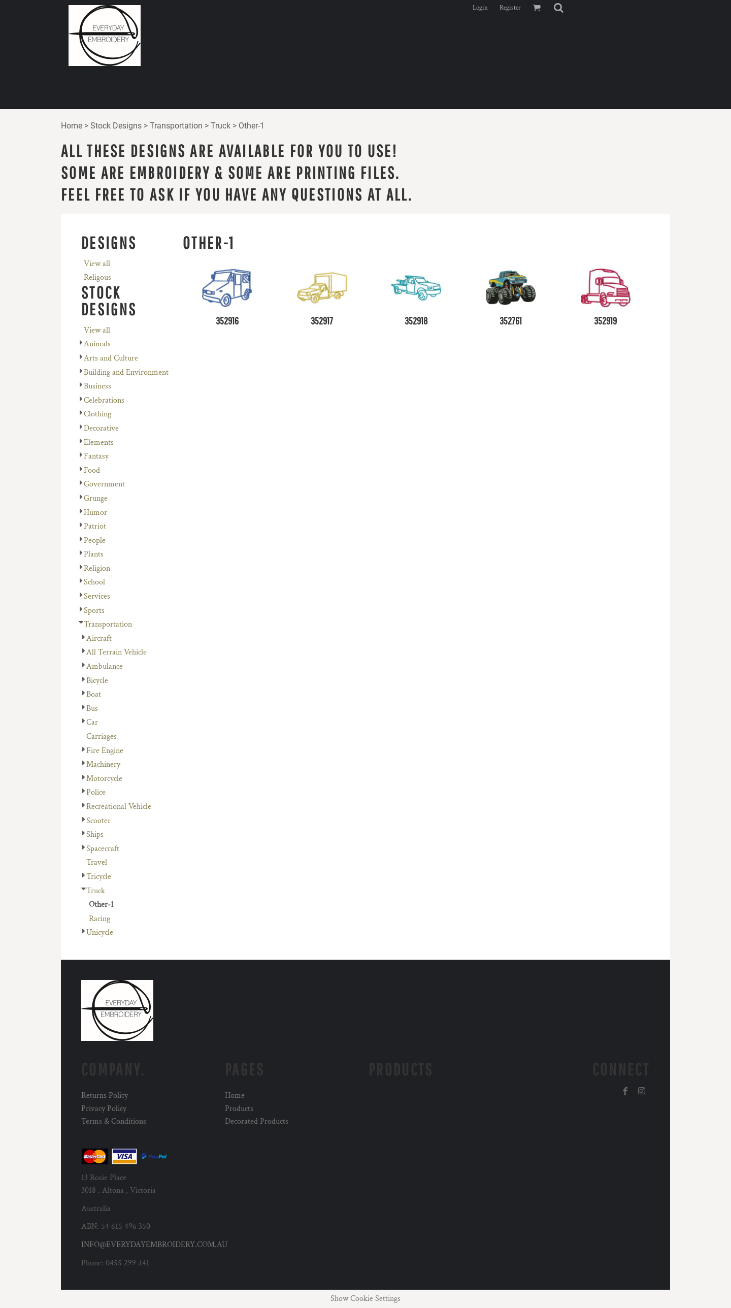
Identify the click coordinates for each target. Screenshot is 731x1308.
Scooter (98, 820)
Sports (94, 610)
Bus (92, 708)
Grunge (96, 498)
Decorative (101, 428)
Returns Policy (104, 1095)
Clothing (97, 414)
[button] (558, 8)
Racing (99, 918)
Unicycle (99, 932)
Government (104, 484)
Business (97, 386)
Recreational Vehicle (118, 806)
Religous (97, 277)
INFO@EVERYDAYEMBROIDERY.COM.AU (154, 1244)
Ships (95, 834)
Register (510, 8)
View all (97, 263)
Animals (97, 344)
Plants (94, 554)
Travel (96, 862)
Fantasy (96, 456)
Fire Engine (104, 750)
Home (71, 125)
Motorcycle (104, 778)
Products (239, 1108)
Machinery (103, 764)
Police (96, 792)
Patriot (95, 526)
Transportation (176, 125)
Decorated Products (256, 1121)
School (94, 582)
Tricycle (98, 876)
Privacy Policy (103, 1108)
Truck (220, 125)
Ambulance (104, 666)
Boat (93, 694)
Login (480, 8)
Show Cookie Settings (365, 1298)
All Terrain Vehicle (116, 652)
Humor (95, 512)
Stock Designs (116, 125)
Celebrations (104, 400)
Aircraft (99, 638)
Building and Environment (126, 372)
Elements (99, 442)
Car (92, 722)
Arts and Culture (111, 358)
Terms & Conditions (113, 1121)
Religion (97, 568)
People (95, 540)
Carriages (101, 736)
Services (97, 596)
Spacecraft (102, 848)
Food (92, 470)
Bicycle (97, 680)
